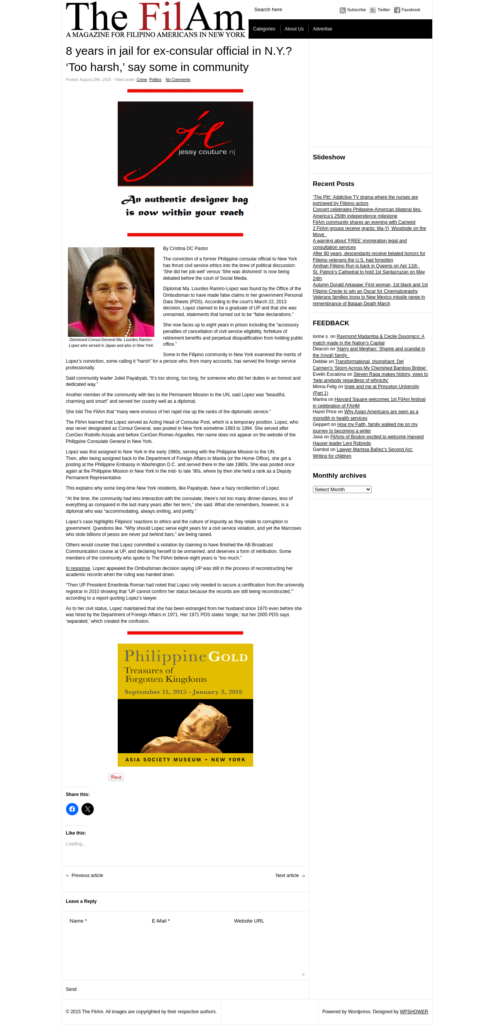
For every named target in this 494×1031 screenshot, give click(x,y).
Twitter (383, 9)
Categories (264, 29)
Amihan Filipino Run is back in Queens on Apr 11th (366, 266)
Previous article (87, 875)
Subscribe (356, 9)
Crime (142, 80)
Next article (287, 875)
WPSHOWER (414, 1011)
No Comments (178, 80)
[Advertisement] (371, 93)
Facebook (411, 9)
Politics (155, 80)
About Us (294, 29)
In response (78, 568)
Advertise (322, 29)
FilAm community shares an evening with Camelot (364, 222)
